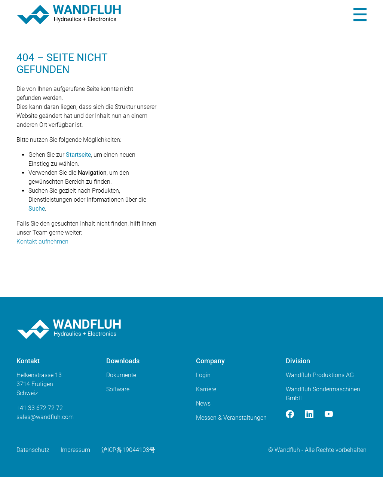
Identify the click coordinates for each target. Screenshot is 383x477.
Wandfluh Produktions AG (320, 375)
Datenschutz (32, 449)
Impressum (75, 449)
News (203, 403)
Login (203, 375)
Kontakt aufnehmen (42, 241)
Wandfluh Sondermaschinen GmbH (323, 394)
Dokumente (121, 375)
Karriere (206, 389)
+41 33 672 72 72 (39, 408)
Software (117, 389)
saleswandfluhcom (45, 417)
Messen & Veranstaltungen (231, 417)
